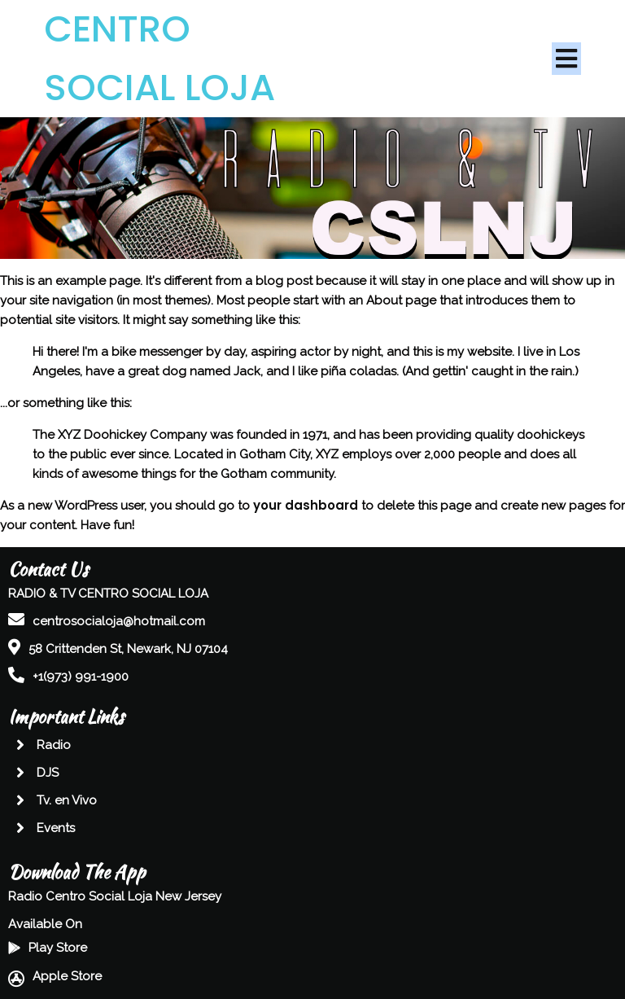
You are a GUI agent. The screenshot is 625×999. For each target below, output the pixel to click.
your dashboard (305, 505)
